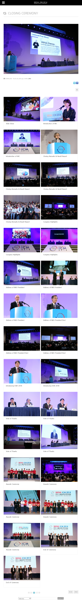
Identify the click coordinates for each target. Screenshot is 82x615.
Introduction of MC (50, 123)
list (77, 89)
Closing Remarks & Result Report (55, 156)
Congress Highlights (50, 222)
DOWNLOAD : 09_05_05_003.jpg (14, 78)
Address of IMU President (14, 287)
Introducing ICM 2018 (13, 386)
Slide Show (9, 123)
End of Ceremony (49, 549)
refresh (76, 592)
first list (70, 592)
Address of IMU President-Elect (54, 320)
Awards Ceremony (12, 484)
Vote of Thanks (11, 418)
